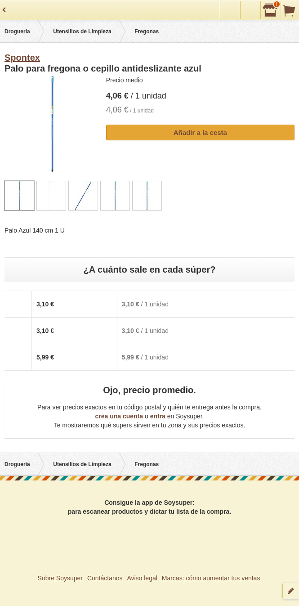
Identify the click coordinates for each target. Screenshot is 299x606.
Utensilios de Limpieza (82, 31)
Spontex (22, 58)
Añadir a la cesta (200, 132)
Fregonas (146, 31)
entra (157, 416)
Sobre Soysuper (60, 578)
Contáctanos (105, 578)
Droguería (17, 31)
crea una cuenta (119, 416)
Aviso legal (142, 578)
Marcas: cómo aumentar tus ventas (211, 578)
